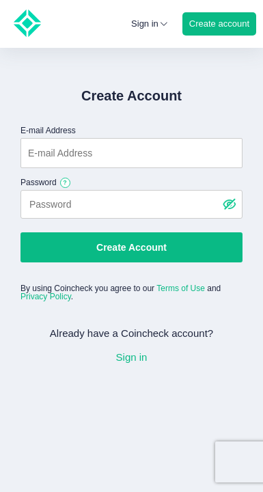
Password (38, 182)
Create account (219, 23)
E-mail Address (48, 130)
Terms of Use (180, 288)
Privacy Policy (45, 296)
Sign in (132, 357)
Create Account (131, 247)
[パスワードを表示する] (229, 204)
